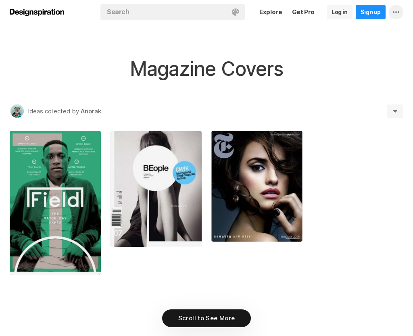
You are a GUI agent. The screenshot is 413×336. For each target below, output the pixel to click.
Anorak (91, 111)
